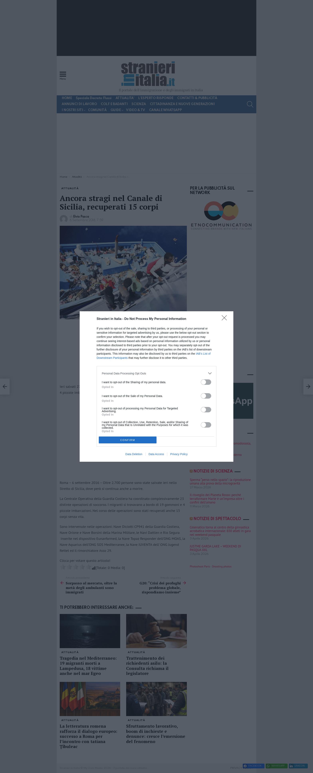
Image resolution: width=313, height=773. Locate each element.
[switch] (206, 382)
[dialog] (156, 386)
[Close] (225, 319)
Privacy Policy (179, 454)
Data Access (156, 454)
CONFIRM (127, 440)
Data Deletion (133, 454)
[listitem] (156, 373)
